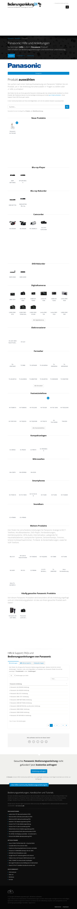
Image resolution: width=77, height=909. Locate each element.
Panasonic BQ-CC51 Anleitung (19, 693)
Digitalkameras (38, 285)
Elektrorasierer (38, 327)
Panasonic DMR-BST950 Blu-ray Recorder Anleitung (25, 706)
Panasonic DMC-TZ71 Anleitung (20, 696)
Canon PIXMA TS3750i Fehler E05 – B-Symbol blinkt (22, 843)
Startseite (10, 38)
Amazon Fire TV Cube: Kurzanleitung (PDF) (19, 826)
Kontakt (11, 879)
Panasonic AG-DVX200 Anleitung (20, 687)
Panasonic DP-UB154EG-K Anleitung (21, 715)
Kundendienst (20, 55)
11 (63, 725)
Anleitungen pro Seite (18, 675)
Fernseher (38, 351)
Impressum (66, 907)
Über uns (11, 874)
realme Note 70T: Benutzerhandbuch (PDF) (20, 814)
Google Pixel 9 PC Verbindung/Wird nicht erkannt (21, 855)
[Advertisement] (38, 23)
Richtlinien (11, 877)
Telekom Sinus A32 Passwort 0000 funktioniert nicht (22, 858)
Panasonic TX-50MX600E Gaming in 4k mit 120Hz (21, 850)
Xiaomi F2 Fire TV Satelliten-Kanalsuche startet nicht (22, 865)
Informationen (12, 872)
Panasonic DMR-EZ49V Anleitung (20, 712)
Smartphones (38, 480)
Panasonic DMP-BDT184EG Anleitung (21, 700)
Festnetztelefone (39, 393)
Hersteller (17, 38)
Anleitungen (13, 663)
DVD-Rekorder (38, 263)
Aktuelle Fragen (39, 663)
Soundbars (38, 504)
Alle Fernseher (38, 386)
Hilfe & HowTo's (25, 663)
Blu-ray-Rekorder (38, 191)
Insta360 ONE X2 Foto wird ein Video (18, 845)
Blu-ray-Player (38, 167)
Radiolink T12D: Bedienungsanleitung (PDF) (20, 821)
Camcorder (38, 214)
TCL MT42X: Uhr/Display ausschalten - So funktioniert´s (23, 834)
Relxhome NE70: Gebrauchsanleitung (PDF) (20, 819)
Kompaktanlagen (38, 435)
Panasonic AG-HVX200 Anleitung (20, 690)
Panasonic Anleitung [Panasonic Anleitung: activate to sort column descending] (16, 684)
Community (30, 55)
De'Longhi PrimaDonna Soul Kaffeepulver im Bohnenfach (23, 863)
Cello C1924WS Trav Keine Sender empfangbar (20, 860)
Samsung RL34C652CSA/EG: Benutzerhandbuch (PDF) (22, 831)
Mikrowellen (38, 459)
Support (11, 55)
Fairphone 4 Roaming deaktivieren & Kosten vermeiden (23, 848)
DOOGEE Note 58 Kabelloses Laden (18, 853)
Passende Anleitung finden (61, 3)
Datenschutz (58, 907)
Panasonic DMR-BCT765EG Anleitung (21, 703)
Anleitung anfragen (39, 771)
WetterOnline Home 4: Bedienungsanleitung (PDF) (21, 829)
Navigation (38, 73)
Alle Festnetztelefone (38, 428)
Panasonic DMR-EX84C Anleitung (20, 709)
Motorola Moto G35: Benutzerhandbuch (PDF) (20, 816)
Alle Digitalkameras (38, 320)
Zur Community (20, 805)
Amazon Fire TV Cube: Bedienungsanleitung (20, 824)
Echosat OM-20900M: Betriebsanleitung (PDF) (20, 836)
